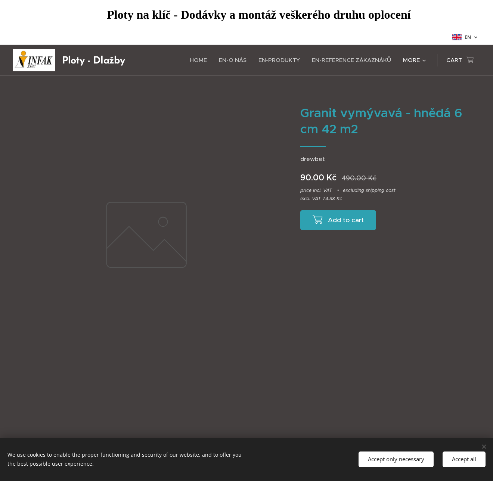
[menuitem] (200, 60)
